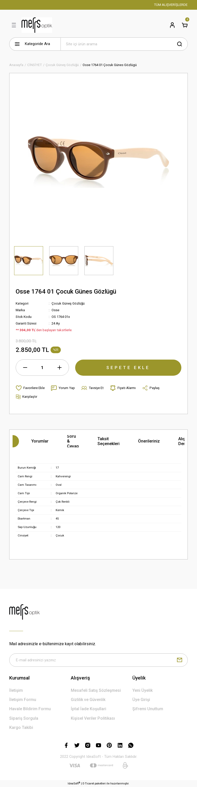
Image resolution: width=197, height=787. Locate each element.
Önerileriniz (149, 441)
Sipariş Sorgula (23, 718)
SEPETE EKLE (128, 367)
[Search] (124, 44)
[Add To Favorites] (30, 388)
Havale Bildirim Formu (30, 709)
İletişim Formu (22, 699)
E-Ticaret (88, 783)
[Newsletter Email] (98, 660)
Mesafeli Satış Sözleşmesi (96, 690)
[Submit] (179, 660)
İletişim (16, 690)
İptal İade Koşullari (88, 709)
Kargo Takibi (21, 727)
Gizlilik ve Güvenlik (88, 699)
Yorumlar (39, 441)
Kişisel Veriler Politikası (93, 718)
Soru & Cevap (73, 441)
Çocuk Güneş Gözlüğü (68, 303)
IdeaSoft (74, 783)
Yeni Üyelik (142, 690)
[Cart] (185, 25)
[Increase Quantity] (59, 367)
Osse (55, 310)
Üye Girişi (141, 699)
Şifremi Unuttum (147, 709)
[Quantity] (42, 367)
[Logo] (37, 25)
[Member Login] (172, 25)
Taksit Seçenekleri (108, 441)
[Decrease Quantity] (25, 367)
